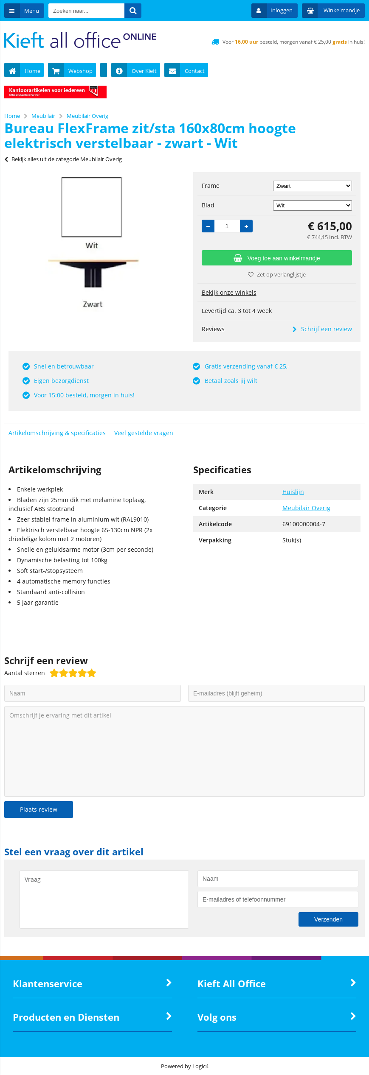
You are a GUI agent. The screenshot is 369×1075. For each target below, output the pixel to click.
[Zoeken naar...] (132, 10)
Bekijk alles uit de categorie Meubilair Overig (63, 159)
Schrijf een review (322, 329)
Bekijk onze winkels (229, 292)
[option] (92, 244)
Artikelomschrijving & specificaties (57, 433)
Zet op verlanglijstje (277, 274)
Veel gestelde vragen (143, 433)
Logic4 (200, 1066)
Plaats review (38, 809)
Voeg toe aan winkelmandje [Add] (277, 258)
